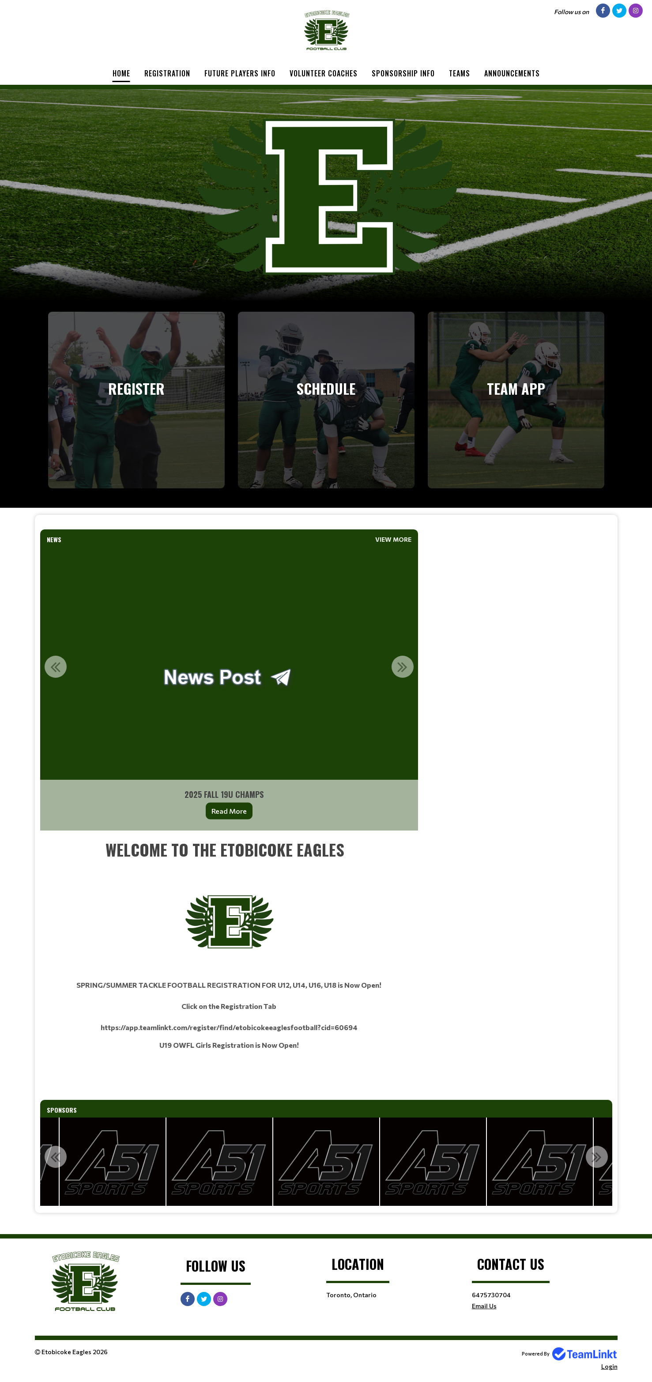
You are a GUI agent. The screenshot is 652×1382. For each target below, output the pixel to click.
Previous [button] (56, 667)
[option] (229, 689)
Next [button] (403, 667)
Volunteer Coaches (324, 73)
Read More (229, 811)
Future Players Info (239, 73)
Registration (167, 73)
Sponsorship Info (403, 73)
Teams (459, 73)
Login (609, 1366)
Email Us (484, 1306)
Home (121, 73)
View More (393, 539)
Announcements (512, 73)
